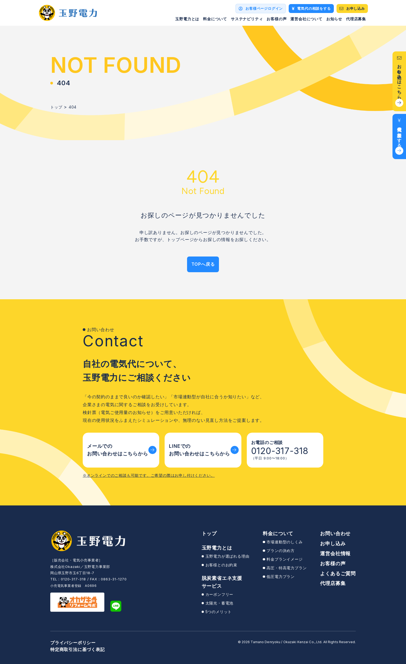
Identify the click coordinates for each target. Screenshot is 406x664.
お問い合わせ (335, 533)
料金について (215, 19)
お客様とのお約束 (221, 565)
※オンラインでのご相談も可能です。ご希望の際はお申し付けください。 (149, 475)
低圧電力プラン (281, 576)
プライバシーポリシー (73, 642)
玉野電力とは (187, 19)
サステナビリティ (247, 19)
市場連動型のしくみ (284, 542)
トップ (209, 533)
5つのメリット (218, 611)
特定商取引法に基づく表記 (77, 649)
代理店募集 (356, 19)
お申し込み (332, 543)
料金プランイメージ (284, 559)
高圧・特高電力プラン (287, 568)
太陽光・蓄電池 (219, 603)
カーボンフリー (219, 594)
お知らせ (334, 19)
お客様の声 (277, 19)
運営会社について (306, 19)
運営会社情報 (335, 553)
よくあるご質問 (338, 573)
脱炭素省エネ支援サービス (222, 582)
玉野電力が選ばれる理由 (227, 556)
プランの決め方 (281, 550)
